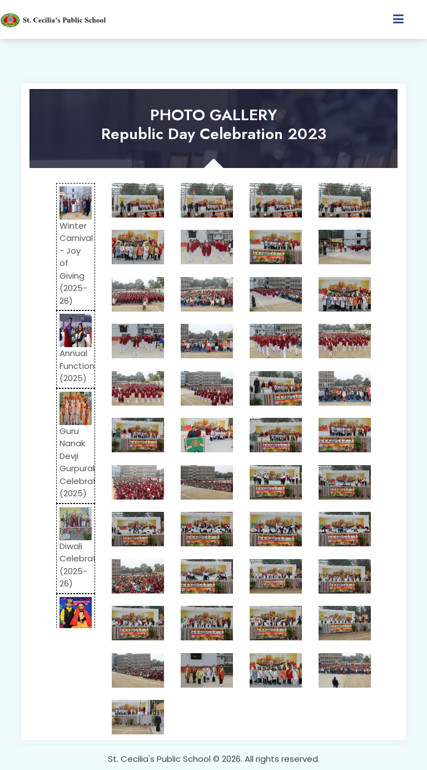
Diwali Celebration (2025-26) (84, 565)
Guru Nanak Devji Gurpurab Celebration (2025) (84, 462)
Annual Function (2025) (77, 365)
